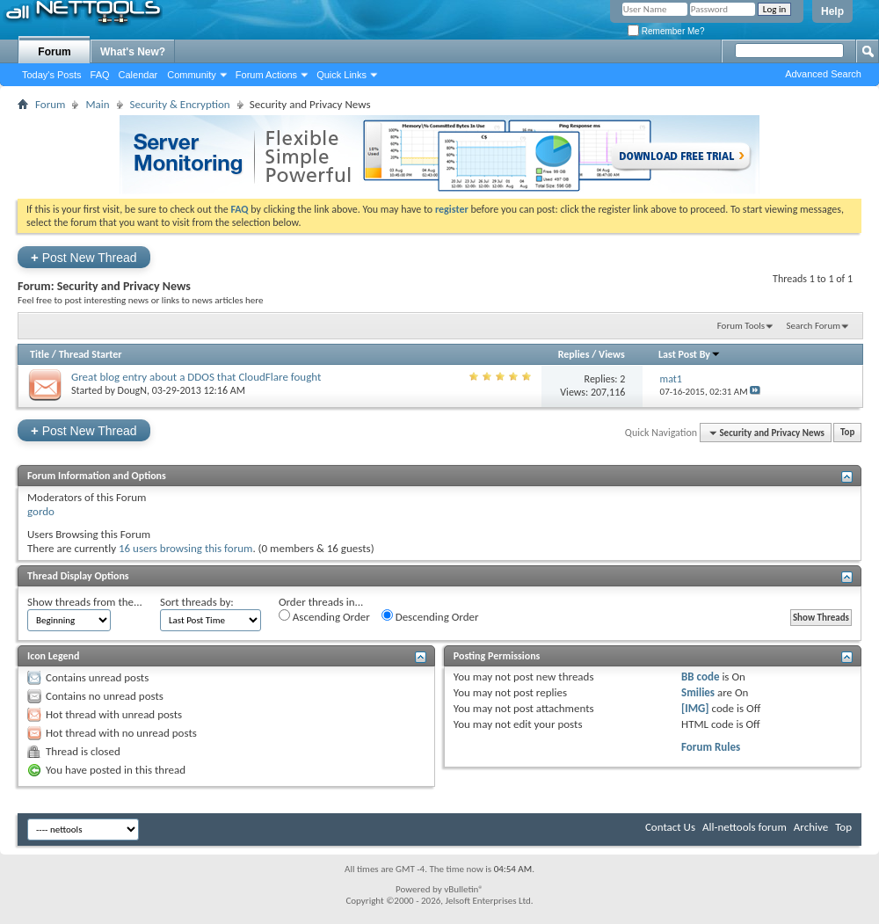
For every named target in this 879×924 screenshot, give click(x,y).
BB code (700, 676)
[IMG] (695, 708)
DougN (132, 390)
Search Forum (814, 325)
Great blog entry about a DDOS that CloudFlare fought (196, 376)
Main (97, 104)
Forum (54, 52)
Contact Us (670, 826)
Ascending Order (324, 616)
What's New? (132, 52)
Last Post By (689, 354)
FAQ (100, 74)
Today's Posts (52, 74)
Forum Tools (741, 325)
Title (39, 354)
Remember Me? (666, 31)
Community (191, 74)
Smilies (698, 692)
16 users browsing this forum (185, 548)
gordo (40, 511)
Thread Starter (90, 354)
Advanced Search (823, 74)
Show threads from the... (84, 601)
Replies (574, 354)
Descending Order (430, 616)
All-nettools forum (744, 826)
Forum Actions (266, 74)
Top (847, 433)
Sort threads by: (197, 601)
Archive (811, 826)
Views (612, 354)
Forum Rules (710, 746)
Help (832, 11)
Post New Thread (84, 257)
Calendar (138, 74)
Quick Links (341, 74)
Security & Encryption (180, 104)
